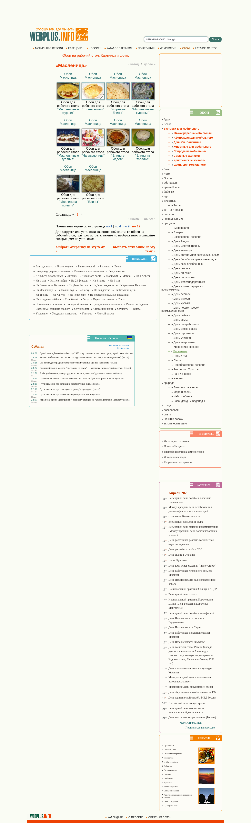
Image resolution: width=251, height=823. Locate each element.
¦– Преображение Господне (183, 364)
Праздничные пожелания (107, 304)
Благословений (86, 266)
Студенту (122, 308)
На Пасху (83, 290)
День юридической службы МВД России (192, 697)
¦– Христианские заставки (183, 160)
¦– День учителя (176, 337)
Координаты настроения (177, 462)
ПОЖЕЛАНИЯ (145, 48)
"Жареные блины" (118, 111)
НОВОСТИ (94, 48)
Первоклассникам (103, 299)
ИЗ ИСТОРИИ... (168, 48)
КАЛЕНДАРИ (114, 817)
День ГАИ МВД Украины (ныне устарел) (192, 565)
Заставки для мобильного (180, 128)
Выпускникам (116, 271)
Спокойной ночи (103, 308)
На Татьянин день (125, 290)
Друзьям (72, 275)
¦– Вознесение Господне (181, 236)
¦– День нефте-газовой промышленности (180, 309)
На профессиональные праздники (109, 294)
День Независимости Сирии (184, 627)
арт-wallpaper (171, 187)
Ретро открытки (170, 786)
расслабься (169, 410)
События (167, 766)
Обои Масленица (68, 75)
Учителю (87, 313)
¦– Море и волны (176, 391)
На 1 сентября (58, 280)
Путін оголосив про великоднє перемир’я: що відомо (66, 383)
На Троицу (42, 294)
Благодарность (44, 266)
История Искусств (173, 446)
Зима (165, 169)
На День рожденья (103, 285)
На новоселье (77, 294)
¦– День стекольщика (179, 328)
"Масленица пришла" (68, 203)
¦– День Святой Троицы (180, 245)
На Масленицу (44, 290)
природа (167, 382)
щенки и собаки (172, 419)
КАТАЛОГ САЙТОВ (205, 48)
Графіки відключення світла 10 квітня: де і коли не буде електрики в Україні (78, 378)
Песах (122, 299)
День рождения (170, 801)
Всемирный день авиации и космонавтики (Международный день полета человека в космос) (193, 531)
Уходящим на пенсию (64, 313)
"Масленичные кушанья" (143, 111)
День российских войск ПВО (185, 549)
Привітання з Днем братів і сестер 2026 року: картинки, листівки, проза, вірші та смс (82, 353)
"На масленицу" (93, 155)
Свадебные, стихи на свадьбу (53, 308)
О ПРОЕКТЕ (135, 817)
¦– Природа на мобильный (183, 151)
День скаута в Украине (181, 554)
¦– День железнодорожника (183, 281)
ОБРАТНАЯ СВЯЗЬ (159, 817)
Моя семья (167, 758)
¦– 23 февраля (175, 227)
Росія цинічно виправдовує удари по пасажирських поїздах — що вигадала (77, 373)
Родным (143, 304)
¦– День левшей (176, 294)
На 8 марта (99, 280)
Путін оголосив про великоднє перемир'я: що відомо (66, 389)
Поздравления (169, 770)
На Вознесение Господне (50, 285)
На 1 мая (41, 280)
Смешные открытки (172, 753)
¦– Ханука (172, 378)
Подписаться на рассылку (202, 727)
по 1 (109, 226)
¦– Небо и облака (176, 396)
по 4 (118, 226)
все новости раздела (119, 345)
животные (168, 200)
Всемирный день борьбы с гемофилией (191, 613)
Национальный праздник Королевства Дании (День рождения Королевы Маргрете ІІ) (190, 603)
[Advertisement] (125, 13)
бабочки (167, 191)
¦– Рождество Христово (180, 369)
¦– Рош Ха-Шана (176, 373)
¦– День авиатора (177, 250)
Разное (130, 304)
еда (164, 196)
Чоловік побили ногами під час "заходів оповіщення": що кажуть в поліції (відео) (80, 357)
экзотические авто (174, 423)
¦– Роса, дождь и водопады (183, 400)
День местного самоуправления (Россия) (192, 717)
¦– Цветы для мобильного (183, 164)
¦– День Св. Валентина (181, 142)
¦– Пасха (171, 360)
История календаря (174, 457)
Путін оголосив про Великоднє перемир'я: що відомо (66, 394)
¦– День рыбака (175, 315)
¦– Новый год (174, 355)
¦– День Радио (175, 241)
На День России (78, 285)
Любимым (112, 275)
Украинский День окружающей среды (190, 686)
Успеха (137, 308)
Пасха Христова (177, 560)
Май (199, 722)
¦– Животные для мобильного (186, 146)
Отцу (86, 299)
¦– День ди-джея (176, 272)
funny (165, 119)
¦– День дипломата (178, 277)
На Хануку (59, 294)
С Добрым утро (170, 805)
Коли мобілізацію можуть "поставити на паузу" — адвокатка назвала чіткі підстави (81, 368)
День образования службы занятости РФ (192, 692)
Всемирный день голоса (182, 594)
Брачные (105, 266)
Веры (118, 266)
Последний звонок (77, 304)
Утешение (41, 313)
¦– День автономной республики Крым (190, 254)
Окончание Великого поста (184, 516)
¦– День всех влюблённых (182, 263)
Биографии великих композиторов (183, 451)
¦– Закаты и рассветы (179, 387)
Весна (166, 124)
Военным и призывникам (89, 271)
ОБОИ (185, 48)
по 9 (127, 226)
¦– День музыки (175, 303)
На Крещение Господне (132, 285)
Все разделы (123, 348)
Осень (166, 178)
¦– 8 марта (172, 232)
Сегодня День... (170, 749)
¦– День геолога (175, 268)
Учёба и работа (170, 762)
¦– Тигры (171, 205)
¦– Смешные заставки (180, 155)
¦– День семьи (174, 319)
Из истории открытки (175, 441)
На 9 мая (115, 280)
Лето (165, 173)
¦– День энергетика (178, 342)
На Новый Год (65, 290)
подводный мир (172, 218)
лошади (167, 214)
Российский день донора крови (186, 703)
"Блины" (93, 201)
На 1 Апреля (143, 275)
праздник (168, 223)
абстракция (169, 182)
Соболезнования (170, 790)
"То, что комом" (93, 109)
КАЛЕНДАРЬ (75, 48)
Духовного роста (91, 275)
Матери (126, 275)
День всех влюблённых (49, 275)
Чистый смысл (105, 313)
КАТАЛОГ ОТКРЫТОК (118, 48)
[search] (176, 39)
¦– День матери (175, 298)
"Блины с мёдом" (118, 157)
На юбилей (71, 299)
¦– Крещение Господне (180, 346)
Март (183, 722)
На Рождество (102, 290)
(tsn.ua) (129, 353)
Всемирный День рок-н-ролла (185, 521)
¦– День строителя (177, 333)
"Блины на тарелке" (142, 157)
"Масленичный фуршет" (68, 111)
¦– (174, 351)
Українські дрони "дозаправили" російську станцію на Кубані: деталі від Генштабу (81, 399)
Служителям (81, 308)
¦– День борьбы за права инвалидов (188, 259)
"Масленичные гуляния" (68, 157)
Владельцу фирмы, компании (53, 271)
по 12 (136, 226)
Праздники (168, 745)
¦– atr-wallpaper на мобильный (186, 133)
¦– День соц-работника (180, 324)
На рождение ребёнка (48, 299)
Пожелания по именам (49, 304)
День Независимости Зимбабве (186, 641)
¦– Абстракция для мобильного (187, 137)
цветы (166, 414)
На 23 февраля (79, 280)
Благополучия (65, 266)
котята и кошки (172, 209)
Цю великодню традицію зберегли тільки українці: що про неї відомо (74, 362)
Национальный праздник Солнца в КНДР (192, 589)
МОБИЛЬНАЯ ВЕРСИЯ (48, 48)
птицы (166, 405)
